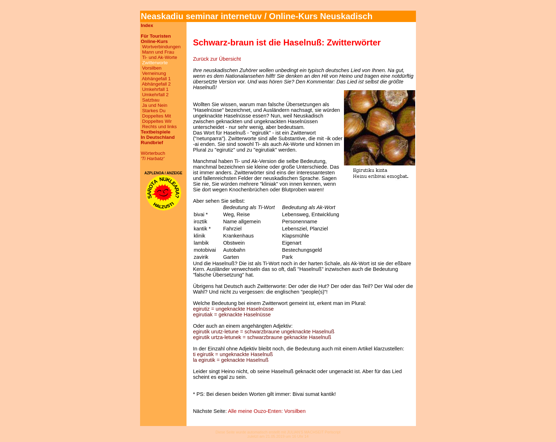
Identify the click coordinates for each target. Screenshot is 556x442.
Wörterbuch (153, 156)
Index (147, 25)
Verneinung (154, 73)
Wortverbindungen (161, 46)
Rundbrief (152, 142)
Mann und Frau (158, 52)
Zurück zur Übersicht (217, 59)
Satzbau (151, 100)
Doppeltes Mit (156, 116)
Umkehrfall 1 (155, 89)
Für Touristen (156, 36)
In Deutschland (158, 137)
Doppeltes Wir (157, 121)
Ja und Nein (154, 105)
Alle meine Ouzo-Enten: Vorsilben (267, 411)
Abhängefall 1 (156, 78)
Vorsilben (152, 68)
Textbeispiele (155, 132)
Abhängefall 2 (156, 84)
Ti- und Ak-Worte (159, 57)
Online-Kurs (154, 41)
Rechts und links (159, 126)
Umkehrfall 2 (155, 94)
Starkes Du (154, 110)
